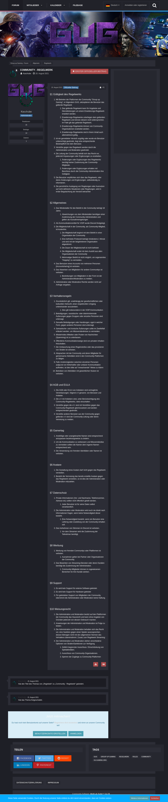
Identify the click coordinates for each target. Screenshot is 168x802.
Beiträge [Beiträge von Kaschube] (26, 129)
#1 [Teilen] (104, 87)
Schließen (155, 798)
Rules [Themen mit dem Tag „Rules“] (135, 756)
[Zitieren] (103, 664)
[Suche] (154, 5)
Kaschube (27, 73)
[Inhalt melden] (95, 664)
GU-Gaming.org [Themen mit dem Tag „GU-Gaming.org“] (100, 760)
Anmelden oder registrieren (136, 5)
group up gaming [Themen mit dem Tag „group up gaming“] (108, 756)
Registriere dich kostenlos (65, 723)
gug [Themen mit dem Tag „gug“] (95, 756)
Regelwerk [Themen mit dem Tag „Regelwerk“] (124, 756)
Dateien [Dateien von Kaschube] (26, 138)
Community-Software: (91, 794)
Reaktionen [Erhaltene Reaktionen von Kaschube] (26, 121)
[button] (113, 5)
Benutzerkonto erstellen (49, 732)
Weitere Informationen (141, 798)
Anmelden (76, 732)
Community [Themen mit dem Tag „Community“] (146, 756)
